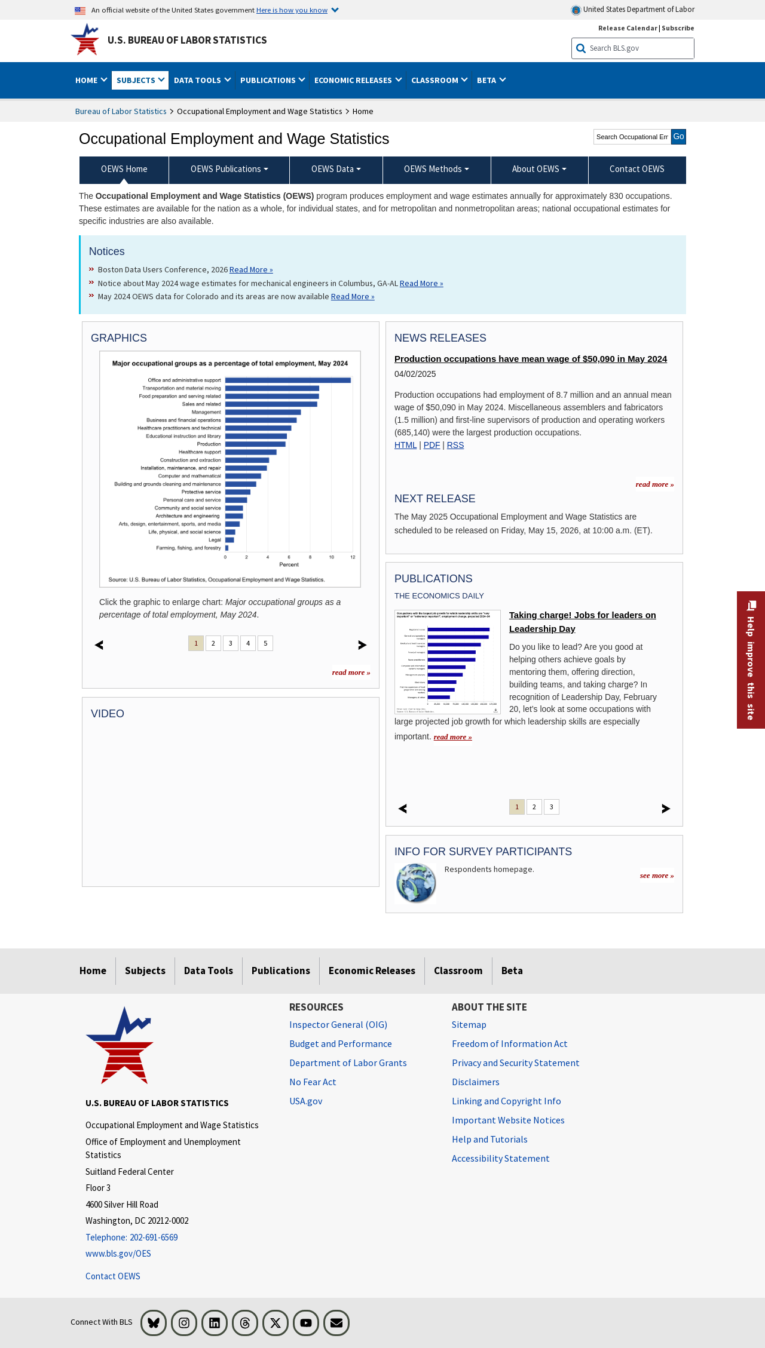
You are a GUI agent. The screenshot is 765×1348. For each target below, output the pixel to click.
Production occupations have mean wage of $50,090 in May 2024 (530, 359)
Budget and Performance (340, 1043)
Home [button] (87, 80)
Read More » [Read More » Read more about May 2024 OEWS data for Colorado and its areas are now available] (353, 296)
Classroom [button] (435, 80)
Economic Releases (372, 970)
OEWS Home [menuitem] (124, 168)
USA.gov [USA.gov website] (305, 1101)
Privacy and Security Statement (516, 1062)
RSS (455, 445)
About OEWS (535, 168)
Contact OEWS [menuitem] (637, 168)
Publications (281, 970)
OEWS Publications (226, 168)
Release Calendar (627, 27)
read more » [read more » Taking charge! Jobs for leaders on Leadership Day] (453, 736)
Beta (512, 970)
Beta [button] (487, 80)
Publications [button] (269, 80)
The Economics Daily (439, 595)
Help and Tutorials (490, 1139)
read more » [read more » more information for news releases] (655, 484)
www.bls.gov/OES (118, 1253)
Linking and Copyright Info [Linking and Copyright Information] (506, 1101)
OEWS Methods (433, 168)
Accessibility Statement (501, 1158)
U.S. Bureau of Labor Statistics (187, 40)
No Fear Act (312, 1082)
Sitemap (469, 1024)
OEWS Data (332, 168)
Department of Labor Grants (348, 1062)
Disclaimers (476, 1082)
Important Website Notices (508, 1120)
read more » (351, 672)
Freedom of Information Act (510, 1043)
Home (92, 970)
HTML (405, 445)
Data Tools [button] (198, 80)
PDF (432, 445)
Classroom (458, 970)
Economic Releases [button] (354, 80)
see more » (657, 875)
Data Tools (208, 970)
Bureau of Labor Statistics (121, 111)
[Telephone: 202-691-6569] (178, 1238)
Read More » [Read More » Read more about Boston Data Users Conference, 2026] (251, 269)
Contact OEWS (112, 1276)
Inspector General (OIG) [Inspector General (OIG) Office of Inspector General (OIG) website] (338, 1024)
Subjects (145, 970)
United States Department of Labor (632, 10)
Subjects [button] (137, 80)
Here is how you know (292, 9)
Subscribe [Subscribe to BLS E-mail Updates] (678, 27)
